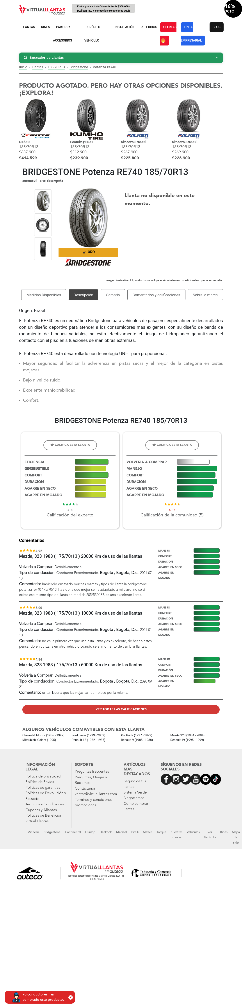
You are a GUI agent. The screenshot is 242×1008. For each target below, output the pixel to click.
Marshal (121, 832)
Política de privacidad (42, 776)
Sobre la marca (205, 295)
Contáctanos (85, 788)
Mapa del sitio (236, 837)
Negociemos (134, 798)
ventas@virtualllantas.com (96, 794)
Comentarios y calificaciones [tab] (156, 295)
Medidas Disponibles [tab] (44, 295)
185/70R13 (56, 67)
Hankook (106, 832)
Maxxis (147, 832)
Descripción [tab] (83, 295)
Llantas (37, 67)
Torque (161, 832)
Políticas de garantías (42, 788)
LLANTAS (28, 27)
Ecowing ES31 (81, 142)
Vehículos (193, 832)
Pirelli (135, 832)
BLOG (217, 27)
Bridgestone (78, 67)
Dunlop (90, 832)
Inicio (23, 67)
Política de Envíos (39, 782)
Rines (224, 832)
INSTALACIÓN (124, 27)
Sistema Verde (135, 792)
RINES (45, 27)
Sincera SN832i (133, 142)
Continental (73, 832)
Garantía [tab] (113, 295)
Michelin (33, 832)
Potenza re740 (104, 67)
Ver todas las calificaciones (121, 709)
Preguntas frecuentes (92, 772)
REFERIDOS (149, 27)
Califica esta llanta (70, 445)
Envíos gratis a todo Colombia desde (103, 9)
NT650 (24, 142)
